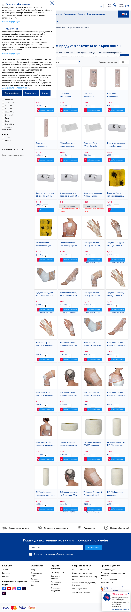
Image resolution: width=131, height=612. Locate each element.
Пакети (81, 14)
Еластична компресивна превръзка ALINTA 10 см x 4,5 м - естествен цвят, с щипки (93, 95)
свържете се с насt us (81, 592)
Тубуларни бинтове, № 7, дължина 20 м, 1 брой (93, 494)
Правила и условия (65, 554)
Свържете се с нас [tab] (81, 565)
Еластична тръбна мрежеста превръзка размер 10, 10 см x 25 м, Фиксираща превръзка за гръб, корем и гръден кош (69, 245)
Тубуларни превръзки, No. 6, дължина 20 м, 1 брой (69, 494)
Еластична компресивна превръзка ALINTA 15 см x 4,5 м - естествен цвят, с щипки (116, 95)
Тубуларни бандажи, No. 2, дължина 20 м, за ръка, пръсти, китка (116, 245)
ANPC (103, 582)
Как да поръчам (57, 572)
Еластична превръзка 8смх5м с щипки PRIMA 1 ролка (93, 195)
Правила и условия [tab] (110, 565)
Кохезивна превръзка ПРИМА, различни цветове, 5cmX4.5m (92, 444)
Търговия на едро (96, 14)
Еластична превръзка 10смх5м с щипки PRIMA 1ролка (116, 145)
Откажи (45, 93)
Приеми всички (31, 93)
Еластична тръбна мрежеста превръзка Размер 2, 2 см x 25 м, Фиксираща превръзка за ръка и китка (69, 344)
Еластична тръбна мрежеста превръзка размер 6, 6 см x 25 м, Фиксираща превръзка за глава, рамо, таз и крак (69, 394)
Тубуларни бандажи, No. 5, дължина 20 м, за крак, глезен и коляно (92, 294)
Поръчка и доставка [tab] (56, 567)
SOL (111, 582)
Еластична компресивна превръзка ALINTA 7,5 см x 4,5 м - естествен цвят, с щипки (69, 95)
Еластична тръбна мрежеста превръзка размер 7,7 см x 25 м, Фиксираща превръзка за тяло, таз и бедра (93, 394)
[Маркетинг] (3, 29)
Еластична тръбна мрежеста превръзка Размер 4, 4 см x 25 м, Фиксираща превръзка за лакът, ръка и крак (116, 344)
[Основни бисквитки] (3, 5)
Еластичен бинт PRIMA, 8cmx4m (90, 144)
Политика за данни (108, 569)
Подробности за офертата (120, 609)
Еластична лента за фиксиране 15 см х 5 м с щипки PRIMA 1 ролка (69, 195)
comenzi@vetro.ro (79, 589)
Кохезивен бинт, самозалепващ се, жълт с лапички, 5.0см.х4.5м (114, 195)
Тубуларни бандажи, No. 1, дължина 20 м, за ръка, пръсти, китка (93, 245)
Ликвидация (70, 14)
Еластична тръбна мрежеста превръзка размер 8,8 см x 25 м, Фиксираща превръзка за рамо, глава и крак (116, 394)
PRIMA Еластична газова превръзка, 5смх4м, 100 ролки (68, 145)
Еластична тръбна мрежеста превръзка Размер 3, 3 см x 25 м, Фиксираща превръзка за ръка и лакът (93, 344)
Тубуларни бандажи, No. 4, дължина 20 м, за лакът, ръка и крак (68, 294)
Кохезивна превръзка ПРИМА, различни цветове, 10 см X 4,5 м (116, 444)
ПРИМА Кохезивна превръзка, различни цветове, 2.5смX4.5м (68, 444)
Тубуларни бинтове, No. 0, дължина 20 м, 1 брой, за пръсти (116, 294)
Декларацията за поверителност (15, 88)
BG (123, 14)
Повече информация (11, 21)
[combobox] (67, 6)
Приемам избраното (12, 93)
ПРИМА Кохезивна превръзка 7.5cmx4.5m (115, 494)
